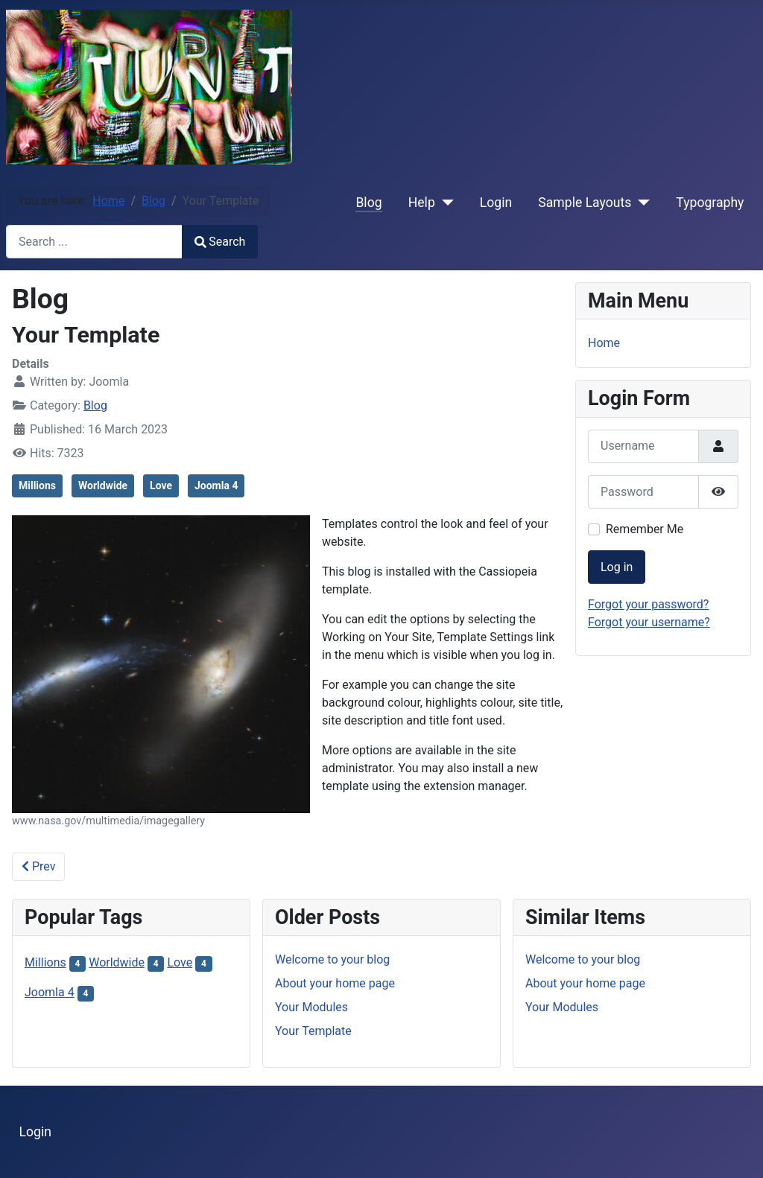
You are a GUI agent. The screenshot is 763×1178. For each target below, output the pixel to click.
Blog (368, 202)
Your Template (313, 1031)
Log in (617, 567)
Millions (37, 485)
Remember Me (644, 529)
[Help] (444, 202)
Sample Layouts (584, 202)
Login (496, 202)
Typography (710, 202)
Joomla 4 (216, 485)
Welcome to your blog (332, 959)
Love (161, 485)
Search (219, 242)
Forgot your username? (649, 622)
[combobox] (94, 241)
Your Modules (311, 1007)
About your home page (335, 983)
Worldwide (102, 485)
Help (421, 202)
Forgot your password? (648, 604)
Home (604, 343)
